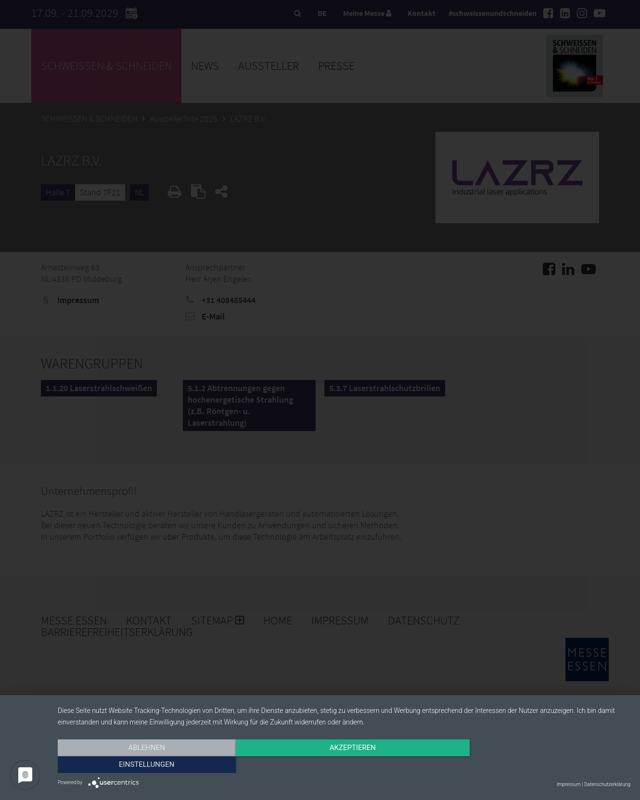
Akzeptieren (344, 765)
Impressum (569, 784)
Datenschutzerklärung (607, 784)
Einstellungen (544, 765)
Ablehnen (143, 765)
